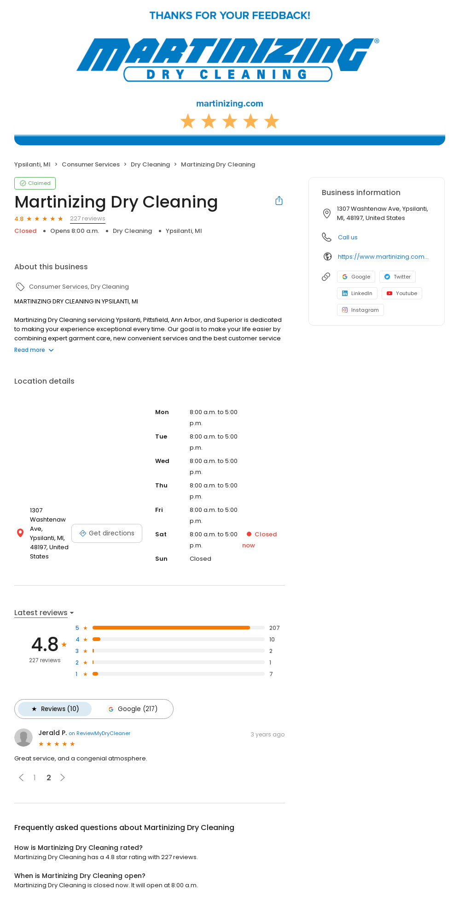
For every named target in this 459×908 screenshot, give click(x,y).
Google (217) (131, 708)
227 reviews (87, 218)
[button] (21, 777)
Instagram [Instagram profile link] (360, 310)
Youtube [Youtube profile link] (402, 293)
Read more (34, 350)
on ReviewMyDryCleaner (99, 732)
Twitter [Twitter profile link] (397, 276)
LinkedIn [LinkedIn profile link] (357, 293)
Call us (348, 237)
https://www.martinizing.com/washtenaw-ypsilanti (384, 256)
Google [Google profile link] (356, 276)
